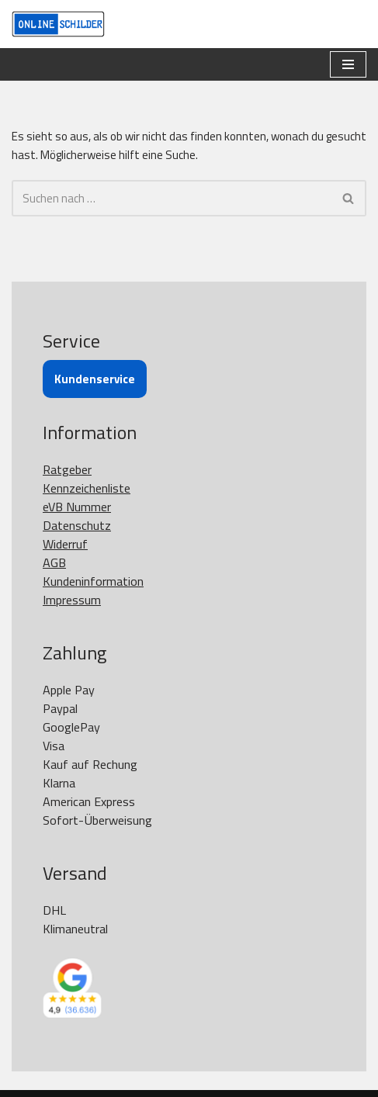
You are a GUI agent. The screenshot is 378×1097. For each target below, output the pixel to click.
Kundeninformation (93, 581)
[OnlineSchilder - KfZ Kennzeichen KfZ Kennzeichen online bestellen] (58, 24)
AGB (54, 562)
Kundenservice (94, 379)
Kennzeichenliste (86, 488)
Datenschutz (77, 525)
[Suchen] (171, 198)
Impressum (72, 599)
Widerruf (65, 544)
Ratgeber (67, 469)
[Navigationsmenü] (348, 64)
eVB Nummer (77, 506)
